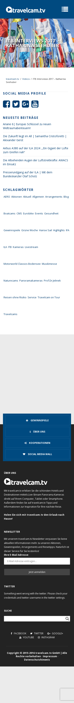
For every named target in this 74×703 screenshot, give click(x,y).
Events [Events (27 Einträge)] (39, 213)
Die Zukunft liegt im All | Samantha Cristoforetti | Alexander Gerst (35, 138)
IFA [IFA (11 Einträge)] (67, 230)
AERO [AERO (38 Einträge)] (7, 196)
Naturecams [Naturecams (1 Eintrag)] (11, 280)
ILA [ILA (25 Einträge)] (5, 247)
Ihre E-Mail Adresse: (16, 555)
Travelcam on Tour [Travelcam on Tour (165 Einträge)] (49, 297)
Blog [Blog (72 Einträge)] (66, 196)
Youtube (26, 637)
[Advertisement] (37, 373)
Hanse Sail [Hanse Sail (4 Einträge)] (45, 230)
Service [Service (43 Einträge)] (32, 297)
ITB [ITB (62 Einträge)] (10, 247)
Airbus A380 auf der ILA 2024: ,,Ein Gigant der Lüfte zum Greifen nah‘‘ (35, 150)
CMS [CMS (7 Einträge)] (19, 213)
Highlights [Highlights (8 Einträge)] (59, 230)
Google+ (55, 633)
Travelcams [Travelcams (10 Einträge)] (10, 314)
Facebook (18, 633)
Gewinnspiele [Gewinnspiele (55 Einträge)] (12, 230)
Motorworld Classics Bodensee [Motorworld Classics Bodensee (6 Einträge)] (22, 264)
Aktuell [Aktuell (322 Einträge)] (27, 196)
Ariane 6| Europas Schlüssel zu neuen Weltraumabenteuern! (27, 126)
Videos (26, 78)
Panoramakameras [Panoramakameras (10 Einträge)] (31, 280)
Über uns (37, 431)
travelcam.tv (12, 78)
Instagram (46, 637)
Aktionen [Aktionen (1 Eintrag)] (16, 196)
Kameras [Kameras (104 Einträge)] (18, 247)
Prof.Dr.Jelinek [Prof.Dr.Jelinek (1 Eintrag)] (52, 280)
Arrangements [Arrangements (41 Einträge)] (53, 196)
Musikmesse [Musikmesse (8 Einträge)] (49, 264)
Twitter (36, 633)
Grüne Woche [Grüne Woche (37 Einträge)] (29, 230)
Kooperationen (37, 443)
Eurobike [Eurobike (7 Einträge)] (28, 213)
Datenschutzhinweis (37, 659)
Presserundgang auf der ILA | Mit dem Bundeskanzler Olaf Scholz (27, 174)
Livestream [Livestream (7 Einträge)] (31, 247)
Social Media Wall (37, 454)
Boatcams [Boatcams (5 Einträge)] (9, 213)
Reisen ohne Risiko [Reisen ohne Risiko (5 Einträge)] (15, 297)
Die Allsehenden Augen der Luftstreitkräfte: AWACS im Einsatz (35, 162)
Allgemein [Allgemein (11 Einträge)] (38, 196)
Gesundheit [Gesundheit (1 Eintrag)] (51, 213)
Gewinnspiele (37, 420)
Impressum (50, 656)
